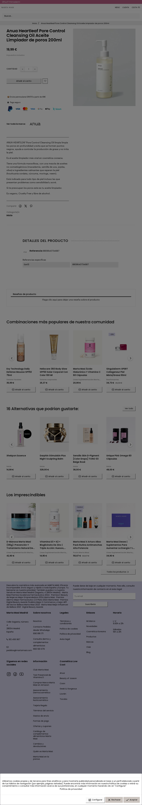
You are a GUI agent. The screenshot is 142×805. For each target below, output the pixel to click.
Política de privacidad (71, 788)
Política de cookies (118, 783)
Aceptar (131, 800)
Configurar (95, 800)
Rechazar (114, 800)
